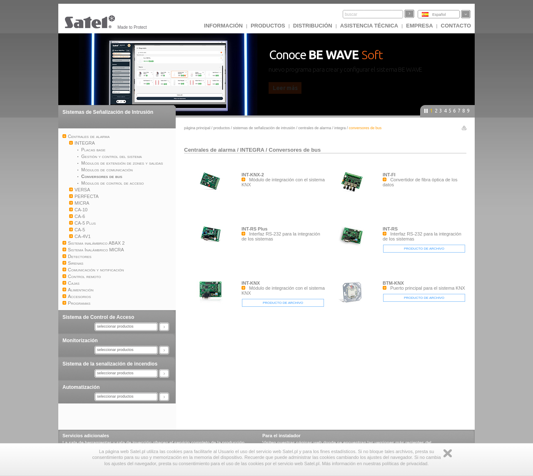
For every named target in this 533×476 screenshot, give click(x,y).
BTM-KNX (393, 283)
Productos (268, 26)
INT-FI (389, 174)
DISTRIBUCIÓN (312, 26)
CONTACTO (456, 26)
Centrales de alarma (314, 128)
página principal (197, 128)
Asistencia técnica (369, 26)
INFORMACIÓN (223, 26)
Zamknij (447, 453)
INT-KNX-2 (253, 174)
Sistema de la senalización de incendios (109, 364)
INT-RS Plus (254, 228)
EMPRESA (419, 26)
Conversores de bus (295, 150)
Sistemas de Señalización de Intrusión (107, 112)
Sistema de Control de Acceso (98, 317)
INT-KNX (251, 283)
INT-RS (390, 228)
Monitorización (80, 340)
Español (439, 15)
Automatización (81, 387)
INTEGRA (340, 128)
